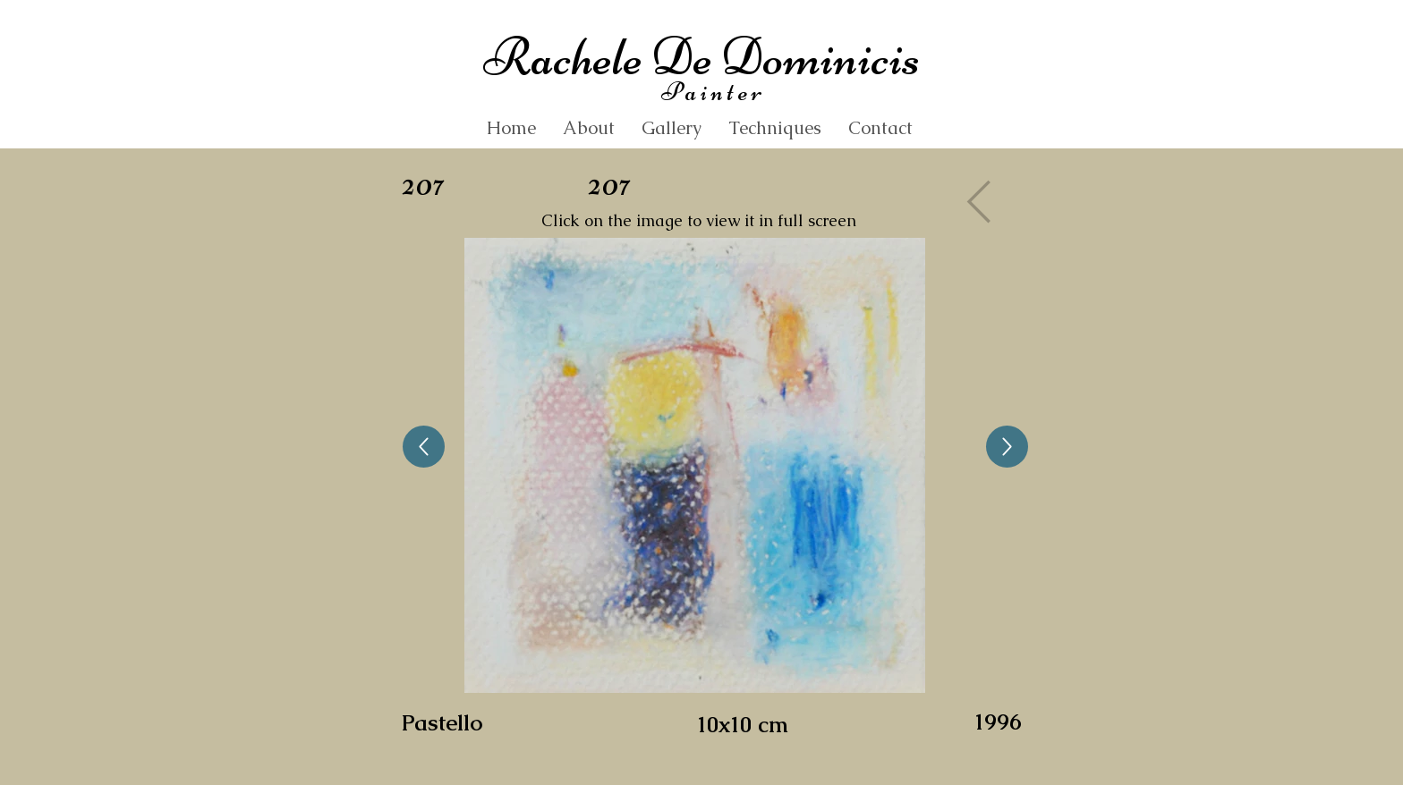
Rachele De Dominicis (701, 56)
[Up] (424, 447)
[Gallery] (984, 201)
